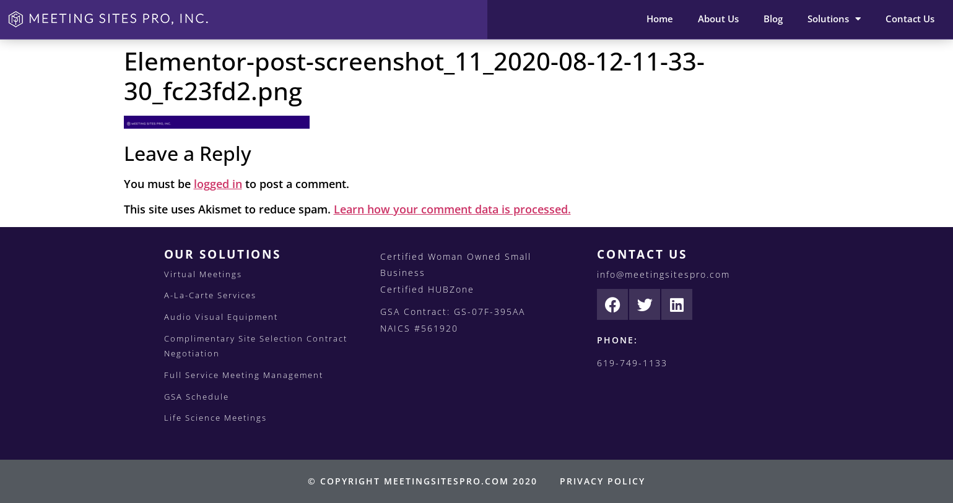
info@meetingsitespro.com (663, 274)
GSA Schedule (196, 396)
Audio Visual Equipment (221, 316)
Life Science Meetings (215, 417)
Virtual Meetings (203, 274)
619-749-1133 (632, 363)
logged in (218, 183)
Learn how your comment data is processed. (452, 209)
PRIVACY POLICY (602, 481)
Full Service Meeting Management (243, 374)
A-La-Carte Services (210, 295)
